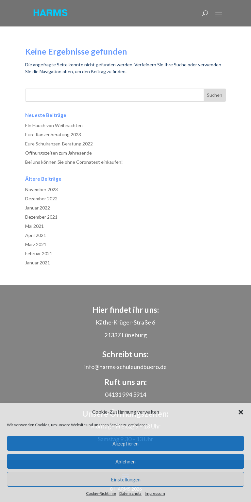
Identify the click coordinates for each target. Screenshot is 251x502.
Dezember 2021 (41, 217)
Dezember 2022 (41, 198)
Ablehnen (125, 461)
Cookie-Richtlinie (101, 493)
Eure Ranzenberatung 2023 (53, 134)
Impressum (155, 493)
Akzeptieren (125, 443)
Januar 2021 (37, 262)
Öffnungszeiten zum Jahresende (58, 153)
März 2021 (35, 244)
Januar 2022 (37, 207)
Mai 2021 (34, 226)
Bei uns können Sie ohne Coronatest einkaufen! (74, 162)
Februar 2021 (38, 253)
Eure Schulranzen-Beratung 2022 (59, 143)
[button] (241, 412)
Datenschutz (130, 493)
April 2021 (35, 235)
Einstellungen (126, 479)
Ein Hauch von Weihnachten (54, 125)
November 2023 (41, 189)
